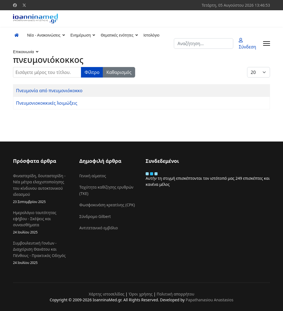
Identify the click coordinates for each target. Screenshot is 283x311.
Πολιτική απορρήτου (175, 294)
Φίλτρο (92, 72)
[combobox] (203, 43)
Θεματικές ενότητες (117, 35)
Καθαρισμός (119, 72)
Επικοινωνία (23, 52)
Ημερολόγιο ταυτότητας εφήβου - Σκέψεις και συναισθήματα (42, 222)
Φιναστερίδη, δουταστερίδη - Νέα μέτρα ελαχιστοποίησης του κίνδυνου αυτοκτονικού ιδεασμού (42, 188)
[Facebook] (15, 5)
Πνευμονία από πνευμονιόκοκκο (49, 91)
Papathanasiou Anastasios (210, 299)
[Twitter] (24, 5)
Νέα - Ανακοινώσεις (44, 35)
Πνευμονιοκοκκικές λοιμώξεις (46, 103)
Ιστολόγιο (151, 35)
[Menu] (266, 43)
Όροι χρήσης (141, 294)
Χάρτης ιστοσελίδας (106, 294)
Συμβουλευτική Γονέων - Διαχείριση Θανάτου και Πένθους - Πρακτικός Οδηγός (42, 252)
